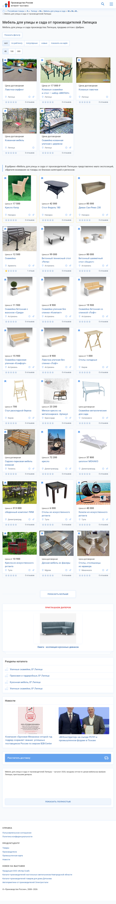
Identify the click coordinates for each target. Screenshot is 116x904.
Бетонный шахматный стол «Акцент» (91, 260)
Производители (9, 855)
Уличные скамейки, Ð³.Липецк (26, 669)
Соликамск (85, 418)
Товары (5, 851)
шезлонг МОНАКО (88, 461)
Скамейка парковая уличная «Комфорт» (15, 361)
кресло (45, 461)
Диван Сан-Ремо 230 (90, 207)
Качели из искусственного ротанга (93, 514)
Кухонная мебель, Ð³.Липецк (25, 682)
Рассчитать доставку (58, 761)
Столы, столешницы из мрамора (90, 565)
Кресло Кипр (12, 207)
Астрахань (48, 266)
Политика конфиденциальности (17, 840)
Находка (10, 215)
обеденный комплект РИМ (19, 512)
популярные (32, 43)
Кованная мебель (14, 140)
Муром (46, 570)
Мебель (41, 11)
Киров (83, 367)
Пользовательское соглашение (16, 836)
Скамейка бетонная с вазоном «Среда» (16, 311)
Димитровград (50, 469)
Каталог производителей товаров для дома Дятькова (27, 882)
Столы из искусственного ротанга (56, 514)
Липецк (34, 11)
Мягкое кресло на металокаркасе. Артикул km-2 (55, 412)
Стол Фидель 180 (51, 207)
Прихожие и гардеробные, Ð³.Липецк (30, 675)
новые (44, 43)
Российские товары (16, 11)
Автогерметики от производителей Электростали (25, 886)
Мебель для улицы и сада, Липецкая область (76, 11)
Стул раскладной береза (18, 410)
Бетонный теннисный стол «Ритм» (56, 260)
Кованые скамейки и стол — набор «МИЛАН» (55, 91)
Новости (6, 863)
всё (6, 43)
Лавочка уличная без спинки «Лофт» (53, 361)
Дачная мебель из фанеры (56, 563)
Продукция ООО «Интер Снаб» (16, 874)
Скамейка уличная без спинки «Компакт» (54, 311)
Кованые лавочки (88, 89)
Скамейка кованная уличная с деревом (52, 142)
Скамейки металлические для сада (93, 412)
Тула (45, 519)
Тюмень (10, 469)
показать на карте (59, 43)
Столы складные (88, 359)
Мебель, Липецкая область (69, 11)
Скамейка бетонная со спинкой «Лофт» (91, 311)
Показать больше (58, 594)
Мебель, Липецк (73, 11)
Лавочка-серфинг (14, 89)
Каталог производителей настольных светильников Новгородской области (37, 878)
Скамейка (10, 258)
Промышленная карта (12, 859)
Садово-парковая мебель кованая (18, 463)
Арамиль (10, 266)
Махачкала (85, 570)
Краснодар (48, 418)
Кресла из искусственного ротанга (19, 565)
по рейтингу (16, 43)
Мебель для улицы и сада (55, 11)
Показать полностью (58, 805)
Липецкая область (28, 11)
